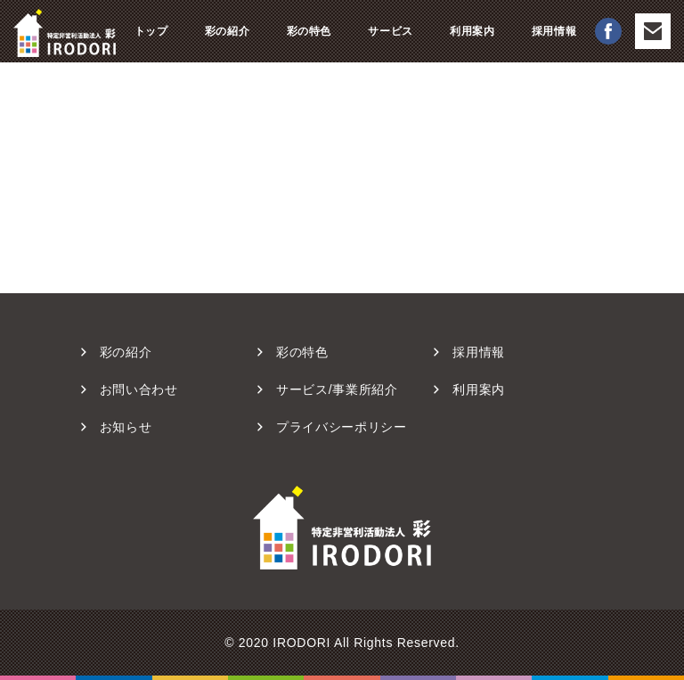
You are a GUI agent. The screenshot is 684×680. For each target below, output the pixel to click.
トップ (151, 31)
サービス (390, 31)
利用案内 (472, 31)
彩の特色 (309, 31)
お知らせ (126, 427)
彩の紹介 (227, 31)
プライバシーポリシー (341, 427)
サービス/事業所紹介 (337, 389)
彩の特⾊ (302, 352)
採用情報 (554, 31)
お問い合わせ (139, 389)
